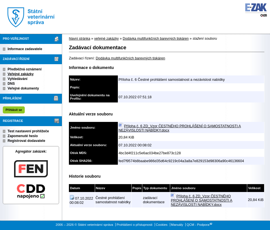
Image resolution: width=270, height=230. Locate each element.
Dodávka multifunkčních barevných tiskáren (155, 39)
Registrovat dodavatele (26, 141)
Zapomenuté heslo (23, 136)
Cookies (162, 224)
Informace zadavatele (25, 49)
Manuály (177, 224)
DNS (11, 84)
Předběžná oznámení (25, 69)
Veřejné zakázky (21, 74)
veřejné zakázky (106, 39)
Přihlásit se (14, 109)
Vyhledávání (18, 79)
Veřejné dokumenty (23, 88)
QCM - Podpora (198, 224)
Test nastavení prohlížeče (28, 131)
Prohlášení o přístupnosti (134, 224)
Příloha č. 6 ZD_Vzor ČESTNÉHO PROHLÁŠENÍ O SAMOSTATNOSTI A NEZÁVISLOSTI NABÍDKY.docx (201, 200)
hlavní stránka (79, 39)
